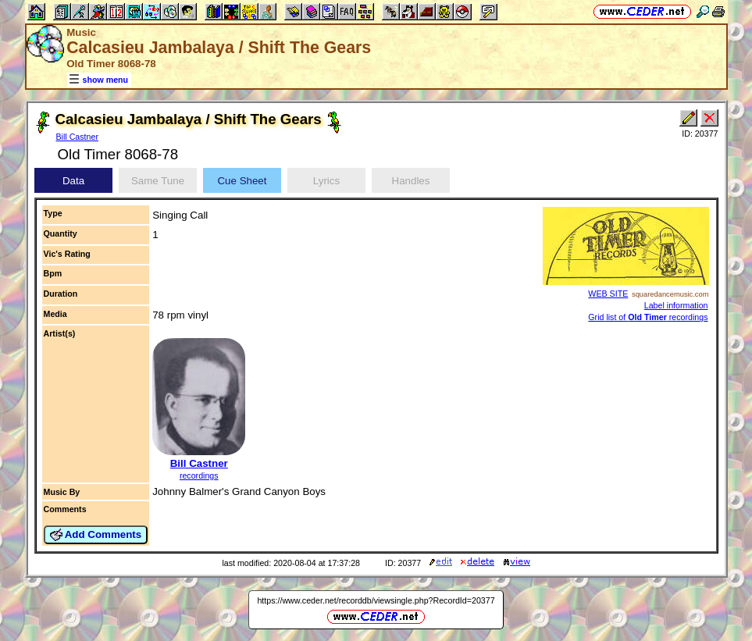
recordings (199, 475)
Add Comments (96, 535)
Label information (676, 305)
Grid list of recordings (647, 317)
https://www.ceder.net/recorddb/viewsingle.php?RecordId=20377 (375, 600)
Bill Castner (77, 136)
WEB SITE (608, 293)
